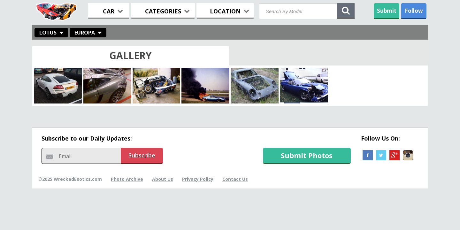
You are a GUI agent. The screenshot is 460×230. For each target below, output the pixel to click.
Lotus (48, 32)
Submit (386, 10)
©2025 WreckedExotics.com (70, 179)
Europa (84, 32)
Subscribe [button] (141, 155)
